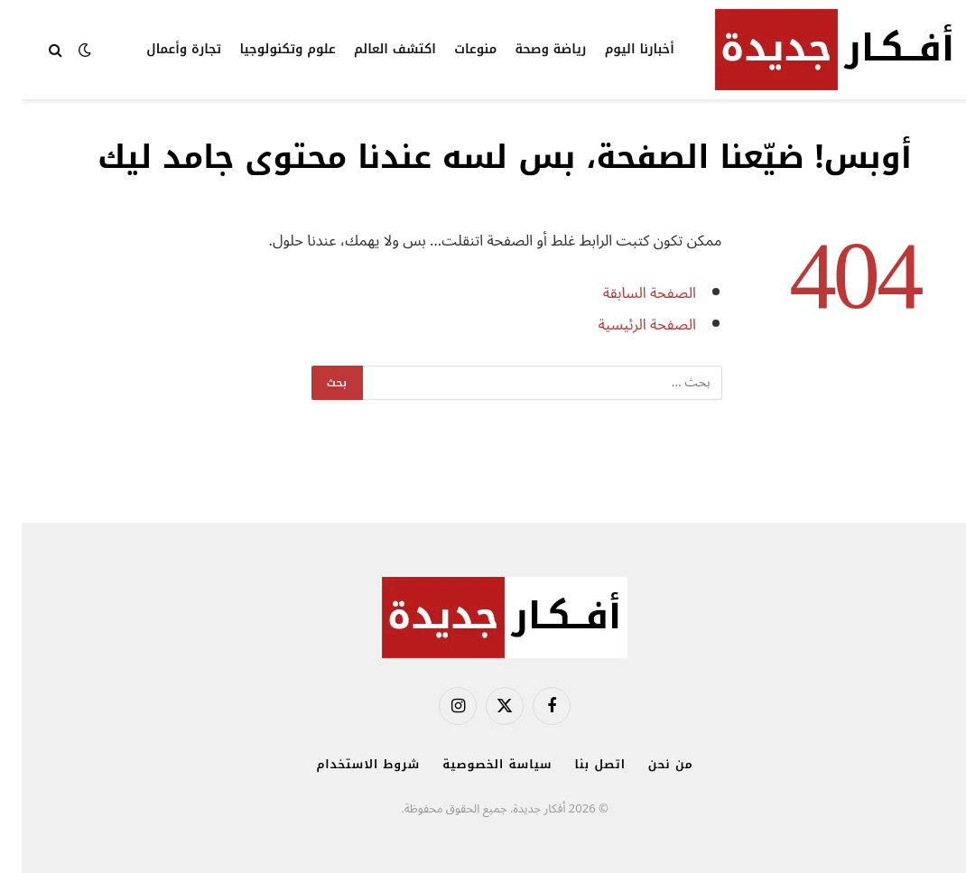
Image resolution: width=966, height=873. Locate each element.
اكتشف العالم (373, 49)
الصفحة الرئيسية (625, 324)
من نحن (649, 764)
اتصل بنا (578, 764)
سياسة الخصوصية (475, 764)
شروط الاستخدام (346, 764)
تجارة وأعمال (162, 49)
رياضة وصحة (529, 49)
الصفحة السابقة (627, 293)
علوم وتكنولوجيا (265, 49)
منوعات (453, 49)
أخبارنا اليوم (618, 49)
